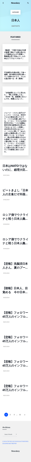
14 (16, 441)
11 (20, 415)
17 (21, 441)
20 (26, 441)
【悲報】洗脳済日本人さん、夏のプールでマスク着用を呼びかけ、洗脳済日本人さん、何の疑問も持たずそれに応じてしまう (15, 266)
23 (4, 443)
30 (15, 443)
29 (14, 443)
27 (11, 443)
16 (20, 441)
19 (24, 441)
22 (3, 443)
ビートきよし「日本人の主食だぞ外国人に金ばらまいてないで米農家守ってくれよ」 (15, 192)
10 (10, 441)
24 (6, 443)
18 (23, 441)
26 (9, 443)
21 (27, 441)
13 (15, 441)
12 (13, 441)
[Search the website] (28, 3)
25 (8, 443)
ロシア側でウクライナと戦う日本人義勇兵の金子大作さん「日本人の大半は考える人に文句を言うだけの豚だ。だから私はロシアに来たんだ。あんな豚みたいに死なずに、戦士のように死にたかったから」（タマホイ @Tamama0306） (15, 217)
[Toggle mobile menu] (3, 3)
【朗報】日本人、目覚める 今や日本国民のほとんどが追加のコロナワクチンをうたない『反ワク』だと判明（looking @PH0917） (15, 290)
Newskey (15, 3)
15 (18, 441)
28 (12, 443)
